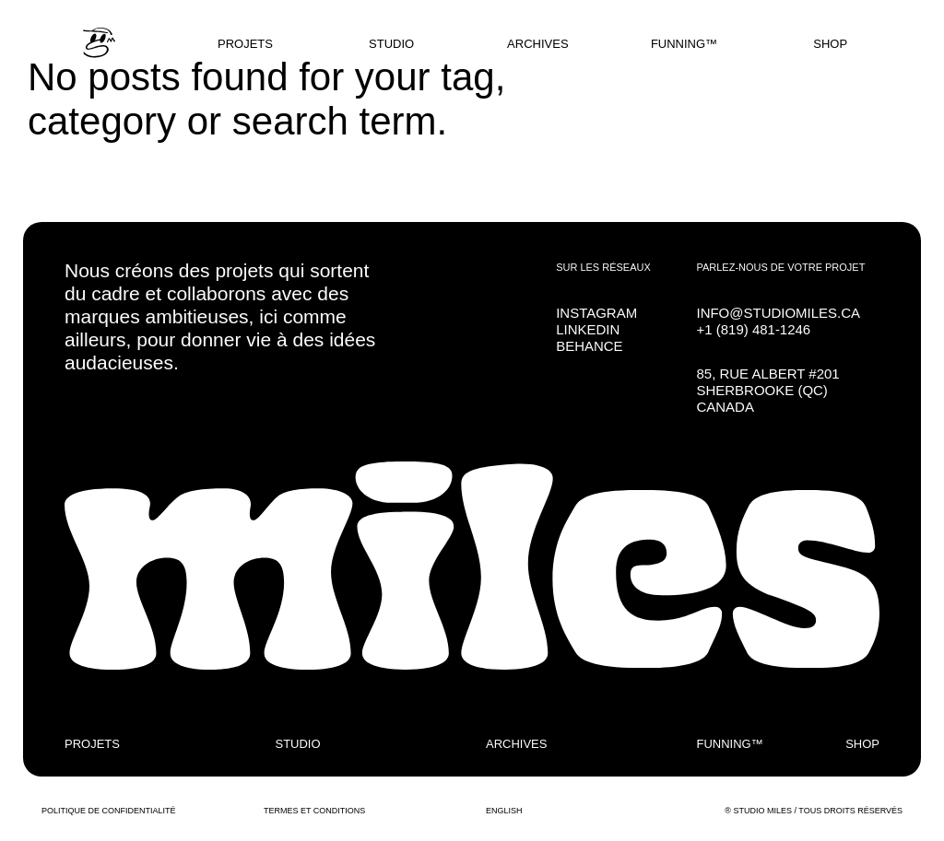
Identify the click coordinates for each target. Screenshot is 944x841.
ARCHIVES (537, 44)
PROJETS (245, 44)
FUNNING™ (684, 44)
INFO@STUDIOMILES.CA (778, 313)
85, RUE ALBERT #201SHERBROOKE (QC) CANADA (767, 390)
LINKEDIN (588, 329)
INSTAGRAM (596, 313)
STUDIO (391, 44)
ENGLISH (504, 810)
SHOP (830, 44)
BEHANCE (589, 346)
